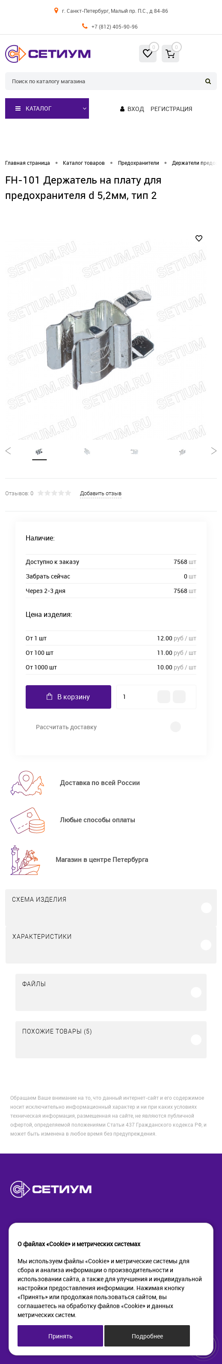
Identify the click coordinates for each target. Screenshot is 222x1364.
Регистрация (171, 109)
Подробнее (147, 1336)
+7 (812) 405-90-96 (115, 26)
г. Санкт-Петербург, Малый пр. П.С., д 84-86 (115, 10)
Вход (135, 109)
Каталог (33, 108)
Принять (60, 1336)
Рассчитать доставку (66, 727)
